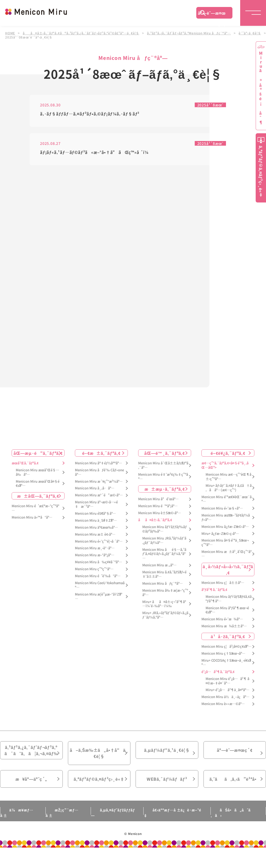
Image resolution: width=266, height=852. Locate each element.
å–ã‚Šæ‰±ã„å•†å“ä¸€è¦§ (99, 753)
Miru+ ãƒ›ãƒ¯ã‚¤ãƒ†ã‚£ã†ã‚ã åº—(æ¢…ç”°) (229, 487)
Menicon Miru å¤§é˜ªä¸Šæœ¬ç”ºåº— (225, 542)
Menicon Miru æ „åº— (159, 565)
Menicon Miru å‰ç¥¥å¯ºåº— (98, 562)
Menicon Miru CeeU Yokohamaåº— (99, 585)
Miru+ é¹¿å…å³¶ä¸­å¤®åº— (227, 690)
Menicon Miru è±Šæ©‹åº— (159, 513)
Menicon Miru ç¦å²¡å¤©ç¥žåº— (226, 646)
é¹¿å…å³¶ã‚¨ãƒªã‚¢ (217, 672)
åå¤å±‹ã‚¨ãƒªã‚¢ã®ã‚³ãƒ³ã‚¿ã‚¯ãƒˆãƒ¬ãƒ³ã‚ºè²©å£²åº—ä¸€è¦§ (81, 33)
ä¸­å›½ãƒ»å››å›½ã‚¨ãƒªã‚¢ (228, 569)
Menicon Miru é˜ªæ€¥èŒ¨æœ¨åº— (226, 499)
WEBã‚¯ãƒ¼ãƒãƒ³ (167, 779)
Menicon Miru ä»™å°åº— (32, 517)
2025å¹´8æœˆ (210, 105)
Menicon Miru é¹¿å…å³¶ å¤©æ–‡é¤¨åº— (227, 681)
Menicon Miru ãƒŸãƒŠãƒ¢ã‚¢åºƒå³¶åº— (229, 599)
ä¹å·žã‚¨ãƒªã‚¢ (228, 636)
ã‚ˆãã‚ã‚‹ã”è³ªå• (234, 779)
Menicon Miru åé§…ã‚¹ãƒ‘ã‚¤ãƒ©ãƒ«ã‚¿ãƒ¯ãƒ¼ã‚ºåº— (164, 554)
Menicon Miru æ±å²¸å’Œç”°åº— (226, 554)
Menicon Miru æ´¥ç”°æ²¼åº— (99, 481)
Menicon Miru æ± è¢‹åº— (95, 534)
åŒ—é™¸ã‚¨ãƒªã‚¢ (164, 453)
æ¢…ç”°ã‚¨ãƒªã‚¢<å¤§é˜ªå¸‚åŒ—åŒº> (224, 465)
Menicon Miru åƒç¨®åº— (162, 583)
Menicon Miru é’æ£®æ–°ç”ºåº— (35, 508)
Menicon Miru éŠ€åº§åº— (95, 513)
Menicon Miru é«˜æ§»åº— (222, 508)
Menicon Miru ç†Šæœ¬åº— (223, 653)
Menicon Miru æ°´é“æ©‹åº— (99, 495)
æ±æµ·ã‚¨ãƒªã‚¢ (165, 489)
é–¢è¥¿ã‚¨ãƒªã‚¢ (227, 453)
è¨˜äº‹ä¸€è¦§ (250, 33)
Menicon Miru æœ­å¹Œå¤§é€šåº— (37, 483)
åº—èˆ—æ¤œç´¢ (212, 14)
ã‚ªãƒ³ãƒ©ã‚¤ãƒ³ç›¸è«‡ (99, 779)
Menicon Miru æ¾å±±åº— (224, 626)
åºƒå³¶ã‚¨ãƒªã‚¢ (214, 590)
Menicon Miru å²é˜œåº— (158, 499)
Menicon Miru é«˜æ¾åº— (222, 619)
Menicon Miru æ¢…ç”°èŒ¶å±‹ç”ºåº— (228, 476)
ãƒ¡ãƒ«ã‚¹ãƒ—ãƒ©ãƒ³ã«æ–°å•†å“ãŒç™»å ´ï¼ (96, 152)
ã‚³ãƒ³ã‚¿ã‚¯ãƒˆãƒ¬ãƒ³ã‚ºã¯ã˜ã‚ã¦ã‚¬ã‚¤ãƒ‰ (31, 750)
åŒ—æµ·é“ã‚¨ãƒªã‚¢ (38, 453)
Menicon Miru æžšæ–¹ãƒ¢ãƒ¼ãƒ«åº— (225, 517)
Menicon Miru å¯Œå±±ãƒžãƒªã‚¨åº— (163, 465)
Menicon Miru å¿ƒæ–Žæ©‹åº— (225, 527)
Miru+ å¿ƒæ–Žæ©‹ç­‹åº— (220, 533)
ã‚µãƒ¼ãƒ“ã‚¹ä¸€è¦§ (167, 750)
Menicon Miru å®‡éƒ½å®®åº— (98, 463)
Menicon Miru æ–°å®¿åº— (94, 555)
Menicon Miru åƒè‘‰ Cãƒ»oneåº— (99, 472)
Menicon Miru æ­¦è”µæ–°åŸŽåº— (98, 596)
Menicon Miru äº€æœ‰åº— (96, 527)
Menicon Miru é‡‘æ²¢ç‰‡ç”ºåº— (163, 476)
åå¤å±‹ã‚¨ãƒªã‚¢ (155, 520)
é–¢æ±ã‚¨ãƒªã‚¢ (101, 453)
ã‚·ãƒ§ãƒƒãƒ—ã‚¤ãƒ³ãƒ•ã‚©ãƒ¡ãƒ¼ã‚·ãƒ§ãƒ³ (89, 114)
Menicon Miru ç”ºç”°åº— (94, 569)
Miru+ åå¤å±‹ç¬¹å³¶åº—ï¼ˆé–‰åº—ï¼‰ (164, 604)
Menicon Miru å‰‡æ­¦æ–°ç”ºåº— (165, 592)
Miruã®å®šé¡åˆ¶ (261, 88)
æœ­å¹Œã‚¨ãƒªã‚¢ (25, 463)
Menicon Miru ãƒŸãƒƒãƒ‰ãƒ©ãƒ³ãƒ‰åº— (164, 529)
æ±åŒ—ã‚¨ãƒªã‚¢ (38, 496)
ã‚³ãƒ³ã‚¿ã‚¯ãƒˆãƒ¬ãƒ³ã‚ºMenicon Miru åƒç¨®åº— (189, 33)
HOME (10, 33)
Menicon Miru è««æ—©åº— (223, 704)
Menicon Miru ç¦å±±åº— (222, 583)
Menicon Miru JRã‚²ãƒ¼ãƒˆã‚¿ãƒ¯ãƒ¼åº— (164, 540)
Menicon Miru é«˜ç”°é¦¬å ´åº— (99, 541)
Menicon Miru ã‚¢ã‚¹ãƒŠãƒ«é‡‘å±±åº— (164, 574)
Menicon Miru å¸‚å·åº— (94, 488)
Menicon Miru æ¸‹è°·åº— (95, 548)
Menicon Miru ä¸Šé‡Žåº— (96, 520)
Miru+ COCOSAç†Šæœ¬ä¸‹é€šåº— (226, 662)
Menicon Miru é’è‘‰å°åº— (98, 576)
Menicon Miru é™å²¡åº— (158, 506)
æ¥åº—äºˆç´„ (31, 779)
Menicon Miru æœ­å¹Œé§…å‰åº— (37, 472)
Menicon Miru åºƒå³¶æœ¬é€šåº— (227, 610)
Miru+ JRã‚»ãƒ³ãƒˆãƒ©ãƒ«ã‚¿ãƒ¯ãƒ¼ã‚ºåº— (165, 615)
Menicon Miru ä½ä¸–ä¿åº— (225, 697)
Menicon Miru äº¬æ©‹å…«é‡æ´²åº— (96, 504)
